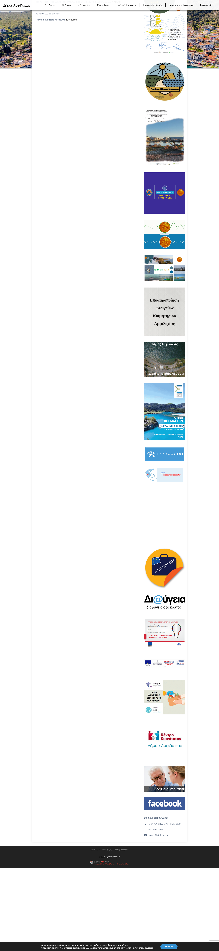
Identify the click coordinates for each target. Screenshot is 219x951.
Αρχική (52, 5)
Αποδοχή (169, 946)
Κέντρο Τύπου (103, 5)
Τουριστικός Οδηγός (152, 5)
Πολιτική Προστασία (126, 5)
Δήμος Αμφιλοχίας (16, 6)
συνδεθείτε (71, 19)
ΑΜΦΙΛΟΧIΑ (164, 498)
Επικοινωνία (206, 5)
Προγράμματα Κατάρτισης (181, 5)
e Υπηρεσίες (84, 5)
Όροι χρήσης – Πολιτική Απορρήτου (115, 850)
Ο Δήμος (66, 5)
